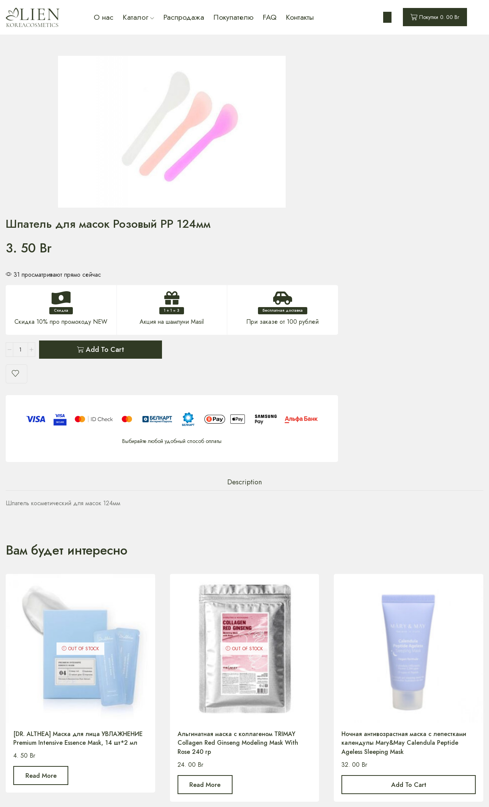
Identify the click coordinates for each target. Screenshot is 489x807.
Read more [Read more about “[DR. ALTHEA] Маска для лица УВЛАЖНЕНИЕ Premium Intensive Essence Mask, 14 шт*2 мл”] (41, 600)
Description (244, 307)
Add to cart (349, 184)
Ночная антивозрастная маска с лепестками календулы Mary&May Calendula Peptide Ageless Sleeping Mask (404, 568)
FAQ (270, 17)
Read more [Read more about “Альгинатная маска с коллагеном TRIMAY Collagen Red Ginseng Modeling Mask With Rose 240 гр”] (205, 610)
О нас (103, 17)
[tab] (245, 307)
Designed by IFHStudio (328, 791)
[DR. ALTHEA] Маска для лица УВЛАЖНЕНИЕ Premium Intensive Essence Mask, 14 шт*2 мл (78, 563)
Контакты (300, 17)
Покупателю (233, 17)
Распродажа (183, 17)
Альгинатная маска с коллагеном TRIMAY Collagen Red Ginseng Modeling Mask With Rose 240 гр (238, 568)
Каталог (138, 17)
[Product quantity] (265, 184)
